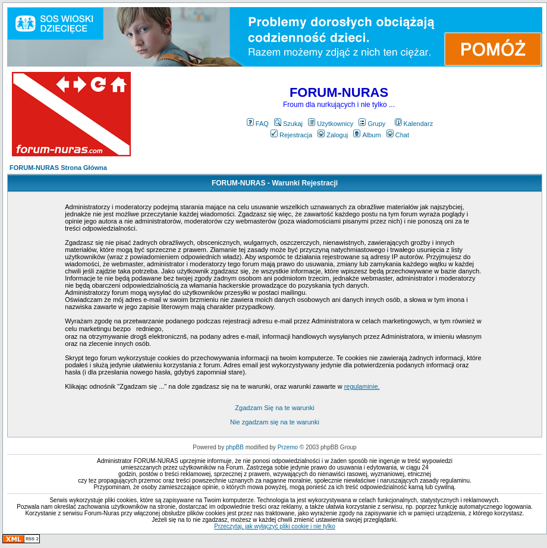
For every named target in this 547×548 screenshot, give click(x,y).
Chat (397, 134)
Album (367, 134)
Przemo (288, 447)
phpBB (235, 447)
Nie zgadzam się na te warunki (274, 422)
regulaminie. (362, 386)
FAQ (258, 123)
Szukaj (288, 123)
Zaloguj (332, 134)
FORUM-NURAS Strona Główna (58, 167)
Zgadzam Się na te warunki (274, 407)
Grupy (372, 123)
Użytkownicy (330, 123)
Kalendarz (414, 123)
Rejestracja (291, 134)
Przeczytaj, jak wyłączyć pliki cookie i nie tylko (274, 526)
